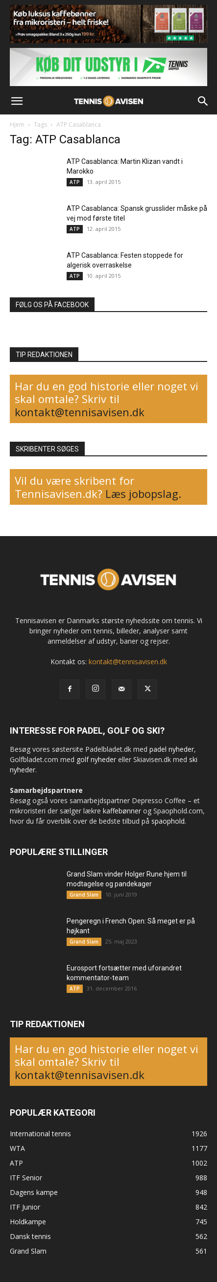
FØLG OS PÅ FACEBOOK (52, 305)
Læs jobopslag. (143, 493)
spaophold (168, 821)
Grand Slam (84, 894)
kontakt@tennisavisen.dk (80, 412)
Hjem (17, 124)
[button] (16, 101)
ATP (75, 182)
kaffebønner (122, 810)
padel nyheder (171, 749)
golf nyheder (96, 759)
